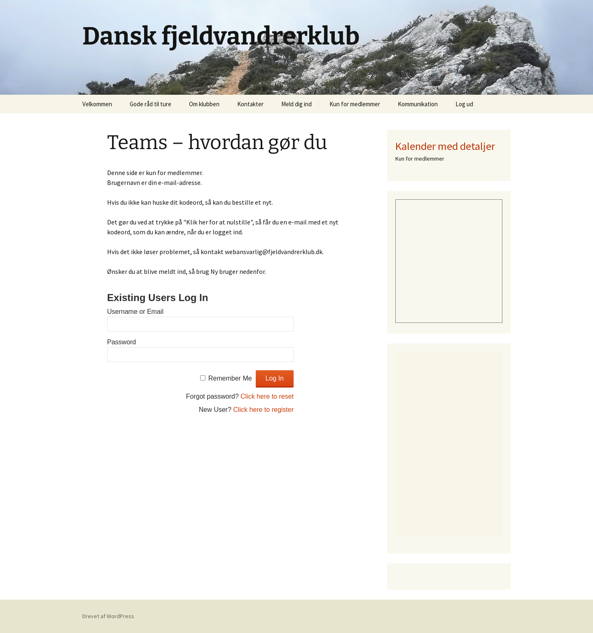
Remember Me (230, 378)
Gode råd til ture (150, 104)
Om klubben (204, 104)
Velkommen (97, 104)
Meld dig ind (296, 104)
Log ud (464, 104)
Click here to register (263, 409)
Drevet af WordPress (108, 616)
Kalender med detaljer (445, 146)
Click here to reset (267, 396)
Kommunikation (418, 104)
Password (121, 342)
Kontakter (250, 104)
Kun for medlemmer (354, 104)
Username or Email (135, 311)
